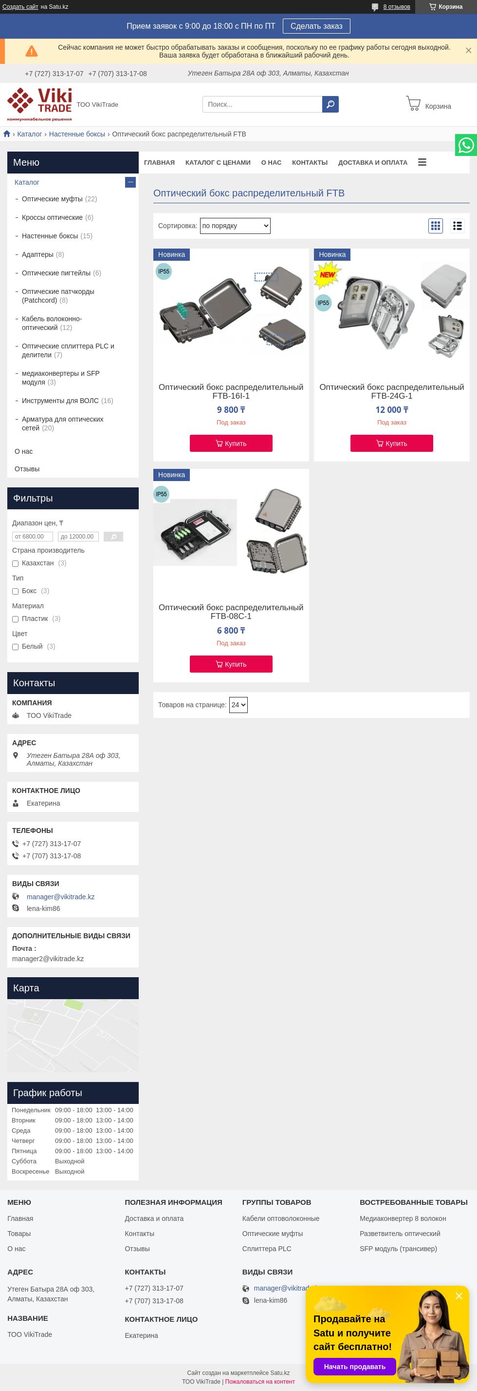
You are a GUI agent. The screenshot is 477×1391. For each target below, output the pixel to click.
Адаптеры (38, 254)
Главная (159, 162)
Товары (19, 1233)
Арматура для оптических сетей (63, 423)
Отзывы (27, 469)
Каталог (29, 134)
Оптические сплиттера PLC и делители (68, 350)
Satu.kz (280, 1373)
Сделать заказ (317, 26)
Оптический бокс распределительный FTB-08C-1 (231, 612)
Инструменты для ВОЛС (60, 401)
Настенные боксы (77, 134)
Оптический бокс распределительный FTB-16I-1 (231, 392)
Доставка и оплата (372, 162)
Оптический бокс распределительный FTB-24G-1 (391, 392)
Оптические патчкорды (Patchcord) (58, 296)
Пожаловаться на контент (260, 1381)
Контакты (310, 162)
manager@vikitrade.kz (61, 897)
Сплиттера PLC (267, 1249)
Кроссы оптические (52, 217)
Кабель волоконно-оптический (52, 323)
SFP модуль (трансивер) (398, 1249)
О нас (271, 162)
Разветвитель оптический (400, 1233)
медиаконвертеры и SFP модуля (61, 377)
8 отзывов (397, 6)
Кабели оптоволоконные (281, 1218)
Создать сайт (20, 6)
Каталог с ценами (218, 162)
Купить (235, 443)
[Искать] (330, 104)
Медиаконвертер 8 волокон (403, 1218)
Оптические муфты (52, 199)
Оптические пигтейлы (56, 273)
